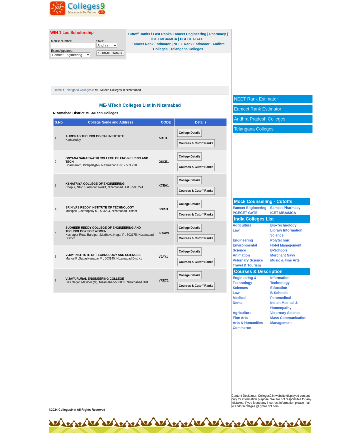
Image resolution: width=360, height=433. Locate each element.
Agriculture (242, 225)
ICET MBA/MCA (164, 39)
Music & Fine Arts (285, 260)
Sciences (240, 288)
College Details (189, 132)
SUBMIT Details (110, 53)
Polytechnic (280, 240)
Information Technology (280, 280)
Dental (238, 303)
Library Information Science (286, 232)
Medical (239, 298)
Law (236, 230)
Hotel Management (285, 245)
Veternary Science (248, 260)
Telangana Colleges (186, 49)
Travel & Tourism (247, 265)
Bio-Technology (283, 225)
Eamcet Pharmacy (285, 208)
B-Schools (279, 250)
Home (58, 90)
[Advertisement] (140, 71)
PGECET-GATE (192, 39)
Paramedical (280, 298)
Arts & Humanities (248, 323)
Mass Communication (288, 318)
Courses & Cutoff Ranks (196, 143)
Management (281, 323)
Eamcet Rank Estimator (227, 22)
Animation (241, 255)
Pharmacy (217, 34)
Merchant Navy (282, 255)
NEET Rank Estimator (280, 22)
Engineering (243, 240)
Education (278, 288)
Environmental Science (245, 247)
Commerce (242, 328)
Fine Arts (240, 318)
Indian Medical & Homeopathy (284, 305)
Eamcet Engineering (189, 34)
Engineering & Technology (244, 280)
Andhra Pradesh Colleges (259, 119)
